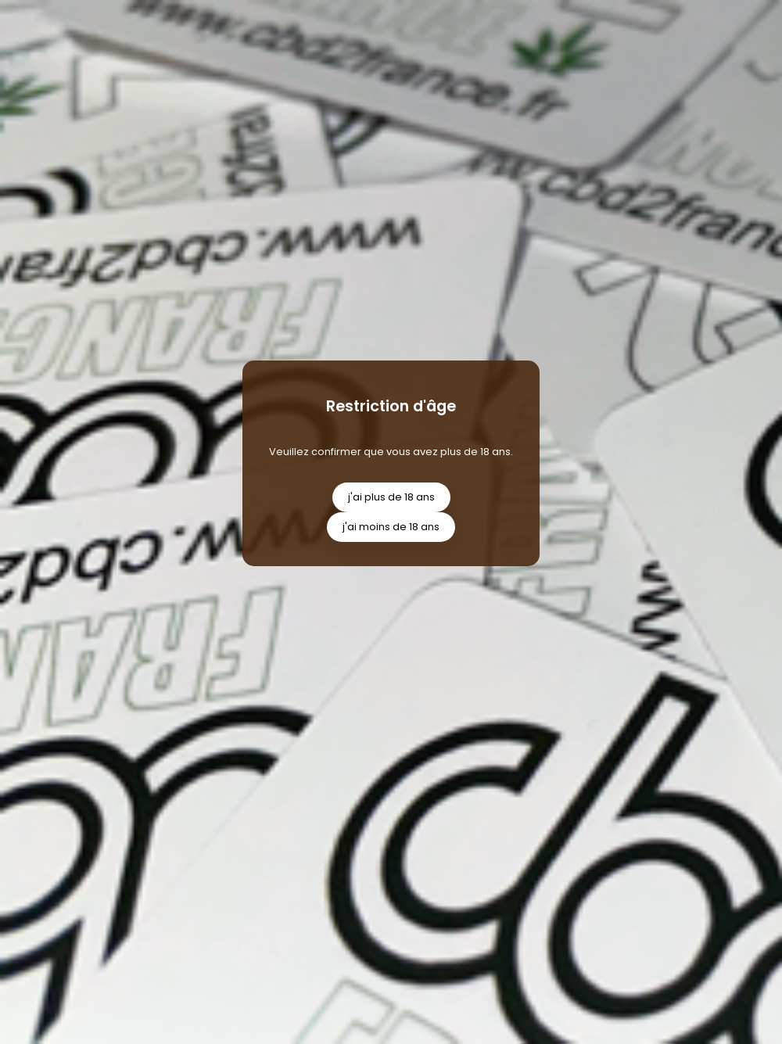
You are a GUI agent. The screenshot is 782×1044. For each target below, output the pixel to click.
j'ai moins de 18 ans (391, 526)
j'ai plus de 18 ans (391, 497)
